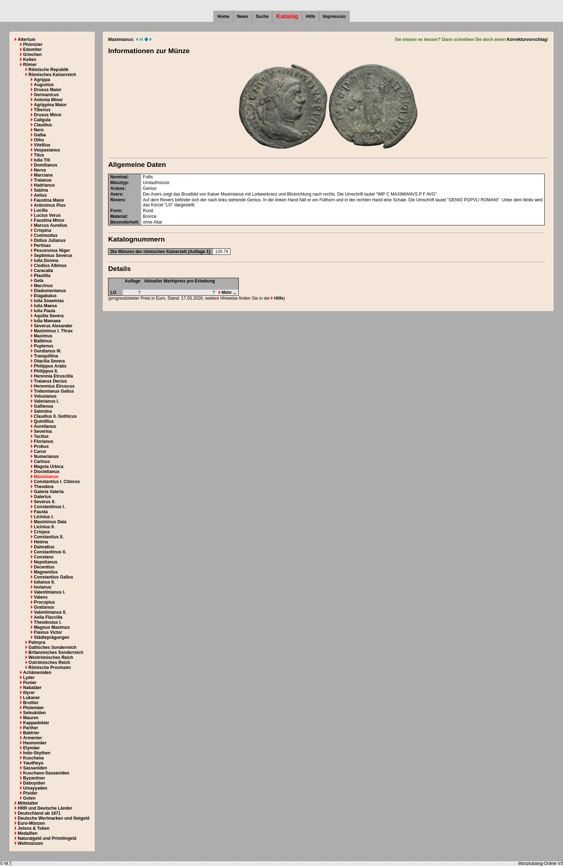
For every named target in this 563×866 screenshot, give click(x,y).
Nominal (118, 176)
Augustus (43, 84)
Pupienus (43, 345)
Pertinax (42, 245)
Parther (30, 727)
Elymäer (31, 747)
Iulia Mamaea (47, 320)
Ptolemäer (33, 707)
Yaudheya (33, 763)
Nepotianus (45, 562)
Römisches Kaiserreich (52, 74)
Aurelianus (45, 426)
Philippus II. (46, 371)
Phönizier (32, 44)
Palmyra (36, 642)
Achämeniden (37, 672)
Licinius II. (44, 526)
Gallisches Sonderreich (52, 647)
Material (118, 216)
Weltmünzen (30, 843)
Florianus (43, 441)
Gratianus (44, 607)
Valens (40, 597)
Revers (117, 199)
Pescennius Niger (52, 250)
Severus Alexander (53, 325)
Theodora (43, 486)
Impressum (334, 16)
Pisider (30, 793)
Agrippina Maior (50, 104)
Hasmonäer (34, 742)
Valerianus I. (46, 401)
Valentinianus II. (50, 612)
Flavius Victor (48, 632)
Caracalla (43, 270)
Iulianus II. (44, 582)
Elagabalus (45, 295)
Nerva (40, 170)
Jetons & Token (33, 828)
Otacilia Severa (49, 361)
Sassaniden (35, 768)
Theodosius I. (47, 622)
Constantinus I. (49, 506)
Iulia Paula (44, 310)
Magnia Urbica (48, 466)
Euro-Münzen (31, 823)
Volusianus (45, 396)
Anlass (117, 188)
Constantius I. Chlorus (57, 481)
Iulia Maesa (45, 305)
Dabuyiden (34, 783)
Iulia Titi (42, 160)
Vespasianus (47, 150)
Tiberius (42, 109)
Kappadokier (36, 722)
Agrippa (42, 79)
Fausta (41, 511)
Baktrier (31, 732)
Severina (43, 431)
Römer (30, 64)
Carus (40, 451)
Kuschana (33, 757)
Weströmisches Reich (50, 657)
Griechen (32, 54)
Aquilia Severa (49, 315)
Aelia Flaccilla (48, 617)
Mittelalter (28, 803)
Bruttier (30, 702)
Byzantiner (34, 778)
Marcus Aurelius (50, 225)
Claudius (43, 124)
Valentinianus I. (49, 592)
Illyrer (29, 692)
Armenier (32, 737)
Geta (38, 280)
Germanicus (46, 94)
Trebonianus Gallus (54, 391)
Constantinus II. (50, 551)
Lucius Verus (47, 215)
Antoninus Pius (49, 205)
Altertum (26, 39)
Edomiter (32, 49)
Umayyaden (35, 788)
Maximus (43, 335)
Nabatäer (32, 687)
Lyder (28, 677)
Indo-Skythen (36, 752)
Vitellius (42, 145)
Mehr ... (228, 292)
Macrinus (43, 285)
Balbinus (43, 340)
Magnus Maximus (52, 627)
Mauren (30, 717)
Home (223, 16)
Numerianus (46, 456)
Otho (39, 139)
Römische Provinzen (49, 667)
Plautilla (42, 275)
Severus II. (44, 501)
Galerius (42, 496)
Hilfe (310, 16)
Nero (38, 129)
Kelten (29, 59)
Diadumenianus (50, 290)
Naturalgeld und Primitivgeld (47, 838)
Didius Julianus (50, 240)
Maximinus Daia (50, 521)
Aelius (40, 195)
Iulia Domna (46, 260)
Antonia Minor (48, 99)
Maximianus (46, 476)
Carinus (42, 461)
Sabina (41, 190)
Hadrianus (44, 185)
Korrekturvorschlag (527, 39)
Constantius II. (49, 536)
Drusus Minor (47, 114)
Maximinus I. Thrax (53, 330)
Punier (29, 682)
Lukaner (31, 697)
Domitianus (45, 165)
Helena (41, 541)
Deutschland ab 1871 (39, 813)
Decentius (44, 567)
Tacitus (41, 436)
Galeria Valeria (49, 491)
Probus (41, 446)
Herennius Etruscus (54, 386)
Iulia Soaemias (49, 300)
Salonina (43, 411)
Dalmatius (44, 546)
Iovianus (42, 587)
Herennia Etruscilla (53, 376)
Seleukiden (34, 712)
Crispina (42, 230)
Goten (29, 798)
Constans (43, 557)
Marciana (43, 175)
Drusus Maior (47, 89)
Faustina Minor (49, 220)
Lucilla (40, 210)
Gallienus (43, 406)
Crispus (42, 531)
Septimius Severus (53, 255)
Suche (262, 16)
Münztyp (119, 182)
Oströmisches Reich (49, 662)
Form (115, 210)
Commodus (45, 235)
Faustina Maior (49, 200)
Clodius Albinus (50, 265)
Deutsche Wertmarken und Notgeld (53, 818)
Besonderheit (124, 222)
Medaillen (27, 833)
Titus (39, 155)
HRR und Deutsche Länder (45, 808)
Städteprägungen (51, 637)
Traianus (42, 180)
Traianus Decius (50, 381)
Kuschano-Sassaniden (46, 773)
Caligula (42, 119)
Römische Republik (48, 69)
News (242, 16)
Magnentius (46, 572)
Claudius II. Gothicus (55, 416)
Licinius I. (43, 516)
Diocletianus (46, 471)
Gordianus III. (47, 351)
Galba (40, 134)
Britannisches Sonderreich (55, 652)
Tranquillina (46, 356)
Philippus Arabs (50, 366)
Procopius (44, 602)
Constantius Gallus (53, 577)
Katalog (287, 16)
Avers (116, 194)
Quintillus (43, 421)
